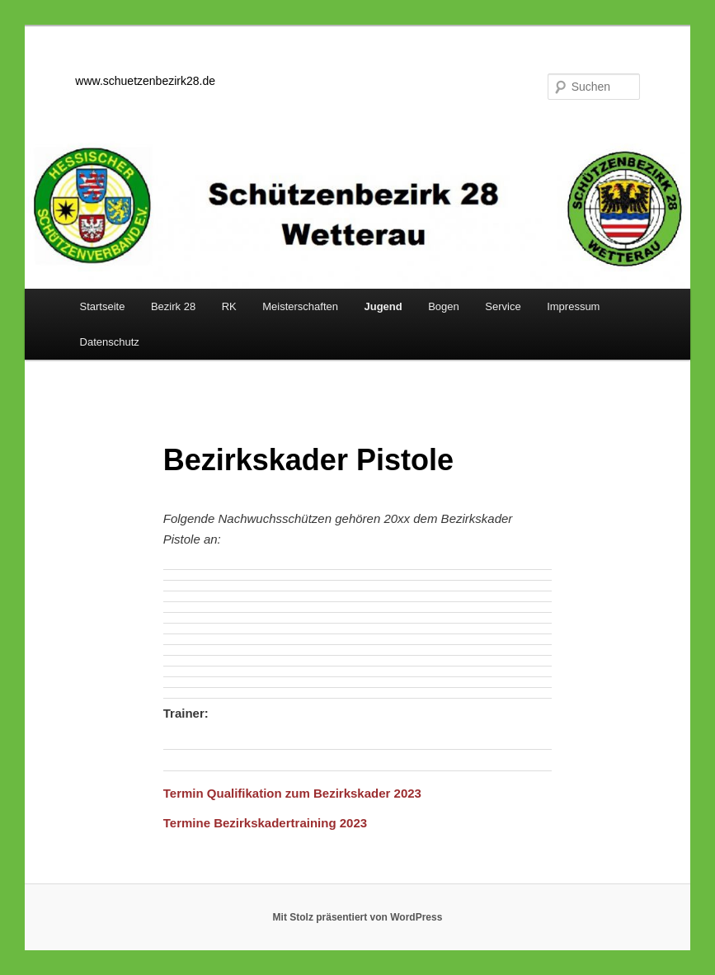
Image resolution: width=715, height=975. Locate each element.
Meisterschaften (300, 306)
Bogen (443, 306)
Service (502, 306)
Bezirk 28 (173, 306)
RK (229, 306)
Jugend (383, 306)
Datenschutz (109, 342)
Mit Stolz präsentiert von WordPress (358, 917)
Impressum (573, 306)
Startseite (102, 306)
